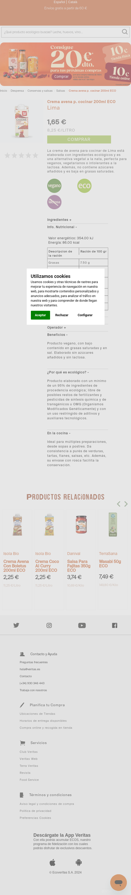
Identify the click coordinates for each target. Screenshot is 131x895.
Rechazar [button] (61, 315)
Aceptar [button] (40, 315)
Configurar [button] (85, 315)
